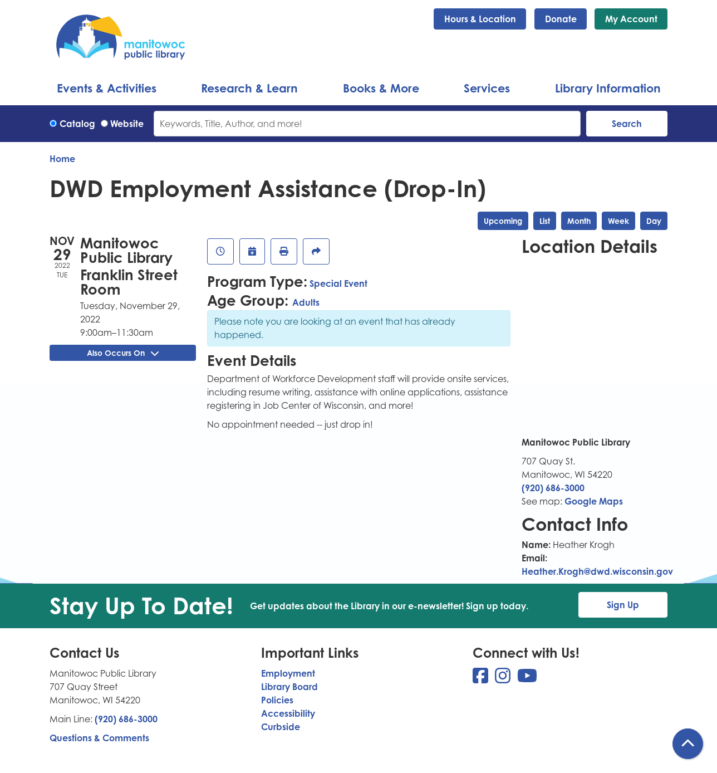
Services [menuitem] (487, 88)
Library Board (289, 686)
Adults (306, 302)
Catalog (77, 123)
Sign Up (623, 604)
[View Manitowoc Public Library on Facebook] (481, 678)
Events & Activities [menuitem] (106, 88)
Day (653, 221)
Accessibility (288, 713)
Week (618, 221)
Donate (561, 19)
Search (627, 123)
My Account (631, 19)
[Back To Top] (687, 743)
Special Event (338, 283)
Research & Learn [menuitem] (249, 88)
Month (579, 221)
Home (62, 158)
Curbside (280, 726)
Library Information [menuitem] (608, 88)
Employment (288, 673)
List (544, 221)
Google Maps (593, 501)
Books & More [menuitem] (381, 88)
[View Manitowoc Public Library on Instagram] (504, 678)
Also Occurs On (123, 353)
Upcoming (503, 221)
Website (127, 123)
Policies (277, 700)
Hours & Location (480, 19)
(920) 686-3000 (553, 487)
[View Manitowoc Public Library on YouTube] (527, 678)
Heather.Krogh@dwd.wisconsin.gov (597, 571)
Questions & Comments (99, 737)
